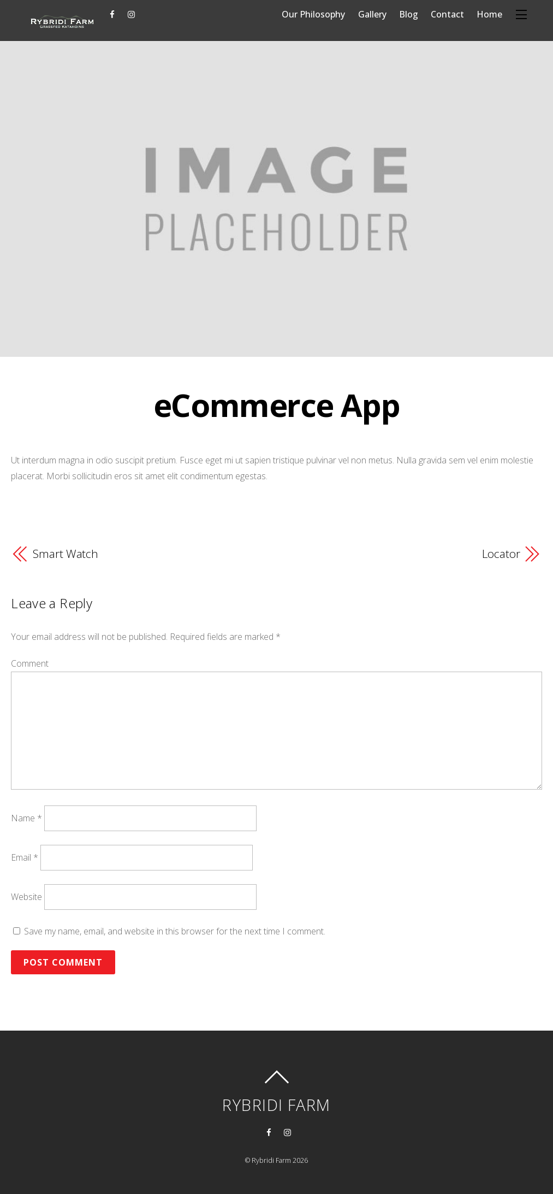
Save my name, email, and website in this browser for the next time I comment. (174, 931)
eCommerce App (276, 404)
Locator (501, 553)
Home (489, 14)
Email (24, 857)
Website (26, 897)
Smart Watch (65, 553)
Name (26, 818)
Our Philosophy (313, 14)
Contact (447, 14)
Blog (408, 14)
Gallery (372, 14)
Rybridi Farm (271, 1160)
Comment (30, 663)
